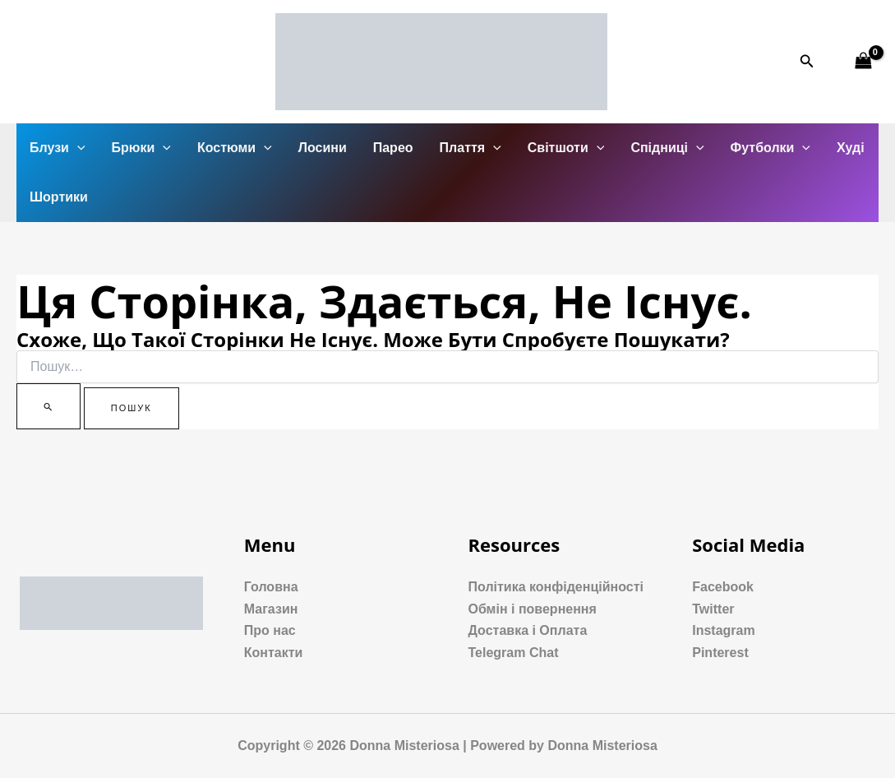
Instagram (723, 630)
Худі (851, 148)
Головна (271, 587)
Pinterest (720, 653)
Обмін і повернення (532, 609)
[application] (77, 148)
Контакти (273, 653)
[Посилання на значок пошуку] (807, 61)
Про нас (270, 630)
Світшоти (566, 148)
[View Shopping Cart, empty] (863, 61)
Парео (393, 148)
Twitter (713, 609)
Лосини (322, 148)
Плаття (470, 148)
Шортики (59, 197)
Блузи (57, 148)
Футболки (770, 148)
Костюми (234, 148)
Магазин (271, 609)
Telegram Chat (513, 653)
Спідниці (667, 148)
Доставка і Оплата (528, 630)
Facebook (723, 587)
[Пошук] (48, 406)
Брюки (141, 148)
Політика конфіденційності (556, 587)
